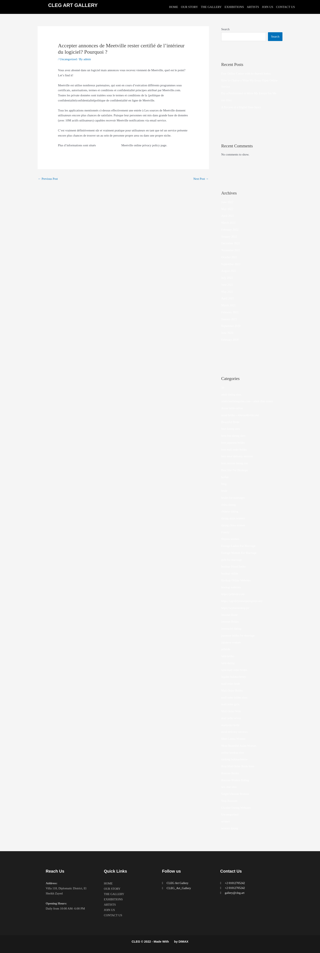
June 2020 (227, 332)
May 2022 (227, 209)
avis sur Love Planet (109, 145)
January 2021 (229, 319)
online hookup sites (233, 752)
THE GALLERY (211, 7)
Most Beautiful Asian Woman (239, 745)
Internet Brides (230, 621)
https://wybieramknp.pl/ (236, 608)
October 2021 (229, 257)
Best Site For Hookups (235, 470)
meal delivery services (235, 731)
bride (224, 490)
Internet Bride (229, 614)
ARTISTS (253, 7)
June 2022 (227, 202)
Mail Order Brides (232, 690)
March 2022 (228, 222)
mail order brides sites (234, 697)
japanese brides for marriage (238, 635)
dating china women (233, 525)
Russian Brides (230, 773)
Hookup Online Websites (236, 580)
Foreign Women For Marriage (239, 552)
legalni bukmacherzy (234, 676)
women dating (230, 828)
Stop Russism (229, 800)
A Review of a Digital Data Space (242, 107)
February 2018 (230, 339)
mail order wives (231, 718)
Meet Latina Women (233, 738)
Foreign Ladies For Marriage (239, 546)
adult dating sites (231, 394)
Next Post (201, 178)
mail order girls (230, 704)
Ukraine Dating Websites (236, 807)
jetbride (226, 649)
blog (224, 483)
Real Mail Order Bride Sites (238, 766)
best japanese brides (233, 442)
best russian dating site (235, 463)
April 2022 (227, 215)
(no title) (226, 100)
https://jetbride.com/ (233, 594)
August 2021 (229, 270)
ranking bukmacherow (235, 759)
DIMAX (183, 941)
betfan (225, 477)
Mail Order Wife (231, 711)
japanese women (231, 642)
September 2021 (231, 264)
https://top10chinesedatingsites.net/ (242, 601)
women (225, 821)
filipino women (230, 539)
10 (222, 387)
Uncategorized (68, 59)
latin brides (228, 656)
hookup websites (231, 587)
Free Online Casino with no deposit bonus (247, 73)
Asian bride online (232, 408)
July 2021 (227, 277)
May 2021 (227, 291)
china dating (228, 504)
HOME (173, 7)
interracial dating (231, 628)
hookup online (230, 573)
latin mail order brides (234, 670)
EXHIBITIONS (234, 7)
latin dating (228, 663)
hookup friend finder (234, 566)
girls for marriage (232, 559)
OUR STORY (189, 7)
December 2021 (231, 243)
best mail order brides (234, 449)
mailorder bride (230, 725)
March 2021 (228, 305)
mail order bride (231, 683)
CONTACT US (285, 7)
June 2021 (227, 284)
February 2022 (230, 229)
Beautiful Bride (230, 422)
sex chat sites (229, 787)
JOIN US (267, 7)
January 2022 (229, 236)
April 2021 (227, 298)
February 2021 (230, 312)
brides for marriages (233, 497)
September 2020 (231, 326)
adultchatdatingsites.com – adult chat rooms (248, 401)
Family (225, 532)
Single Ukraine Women (235, 793)
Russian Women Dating (235, 780)
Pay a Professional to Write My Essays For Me (250, 93)
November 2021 (231, 250)
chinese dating (230, 511)
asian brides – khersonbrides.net (240, 415)
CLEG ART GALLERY (73, 5)
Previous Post (48, 178)
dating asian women (233, 518)
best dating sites (231, 428)
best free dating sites (233, 435)
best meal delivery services (237, 456)
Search (225, 29)
